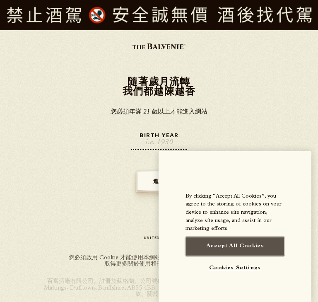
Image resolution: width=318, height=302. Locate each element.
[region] (235, 226)
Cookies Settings (235, 268)
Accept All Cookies (235, 246)
